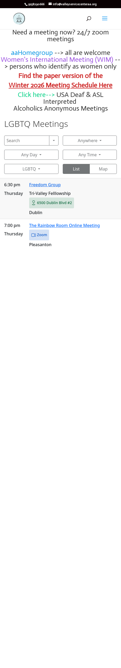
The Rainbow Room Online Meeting (64, 225)
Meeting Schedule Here (79, 85)
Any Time (87, 155)
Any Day (29, 155)
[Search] (26, 141)
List (76, 169)
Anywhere (87, 140)
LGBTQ (29, 169)
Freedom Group (45, 185)
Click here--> (36, 95)
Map (103, 169)
